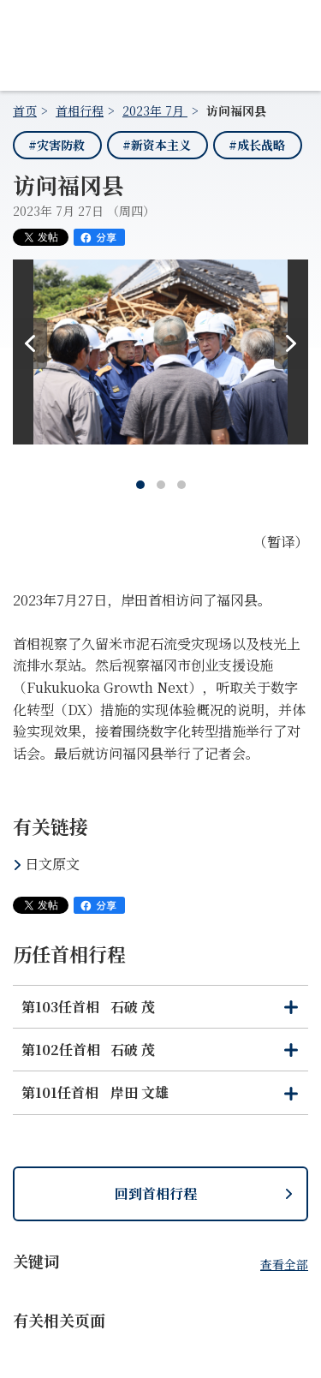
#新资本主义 (156, 144)
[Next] (291, 343)
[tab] (140, 484)
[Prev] (30, 343)
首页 (25, 110)
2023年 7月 (154, 110)
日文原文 (52, 864)
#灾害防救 (56, 144)
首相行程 (80, 110)
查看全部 (284, 1264)
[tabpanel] (160, 358)
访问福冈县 (236, 110)
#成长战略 (257, 144)
